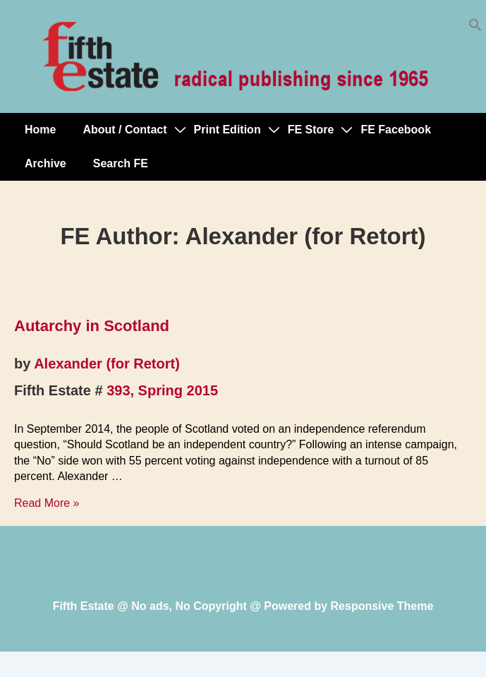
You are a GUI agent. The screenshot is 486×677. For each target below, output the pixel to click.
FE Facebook (395, 130)
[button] (475, 28)
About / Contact (124, 130)
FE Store (311, 130)
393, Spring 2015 (162, 390)
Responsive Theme (382, 606)
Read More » (47, 503)
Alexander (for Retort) (107, 363)
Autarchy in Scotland (91, 326)
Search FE (120, 163)
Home (40, 130)
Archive (45, 163)
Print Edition (227, 130)
